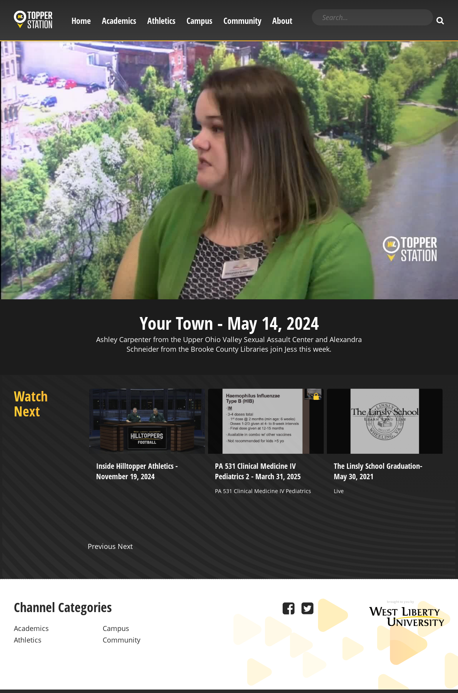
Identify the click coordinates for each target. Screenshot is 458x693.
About (282, 20)
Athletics (161, 20)
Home (81, 20)
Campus (199, 20)
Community (242, 20)
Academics (119, 20)
